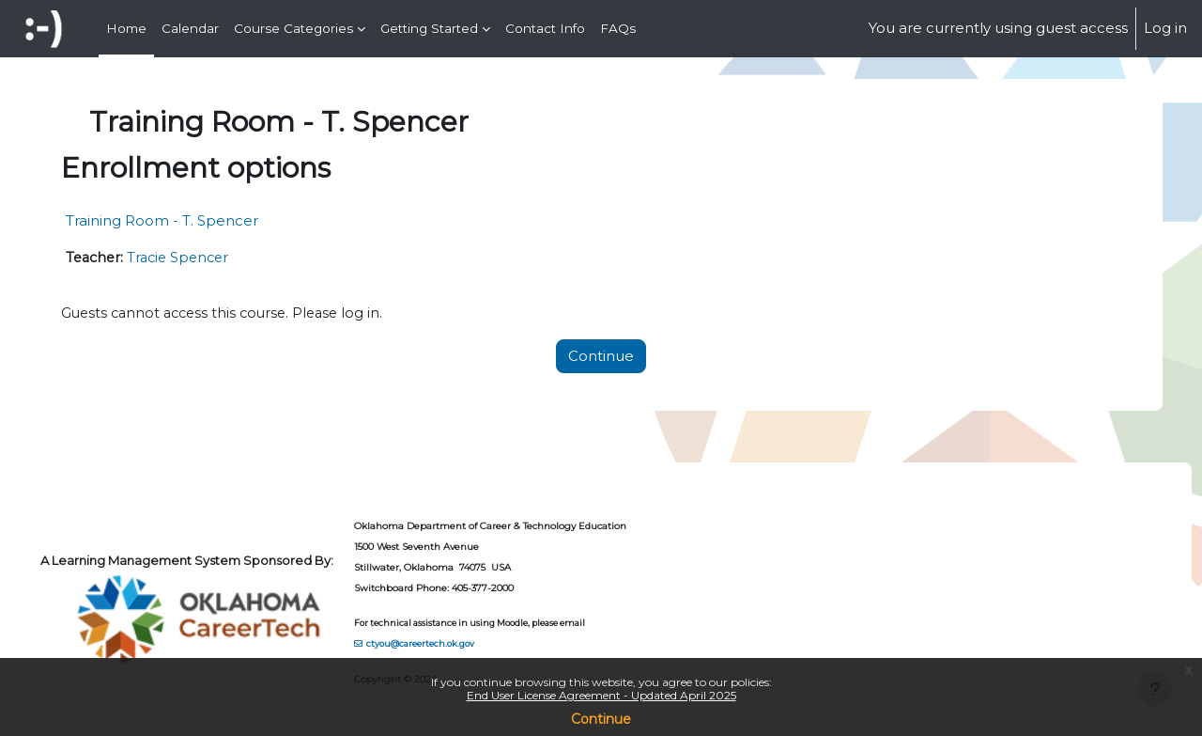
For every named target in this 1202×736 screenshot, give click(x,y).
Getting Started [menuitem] (429, 28)
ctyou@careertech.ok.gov (456, 643)
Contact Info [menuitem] (545, 28)
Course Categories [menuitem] (293, 28)
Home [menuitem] (126, 28)
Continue (601, 719)
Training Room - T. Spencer (196, 220)
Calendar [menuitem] (190, 28)
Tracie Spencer (217, 258)
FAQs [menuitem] (618, 28)
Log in (1165, 28)
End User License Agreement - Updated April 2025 (601, 695)
